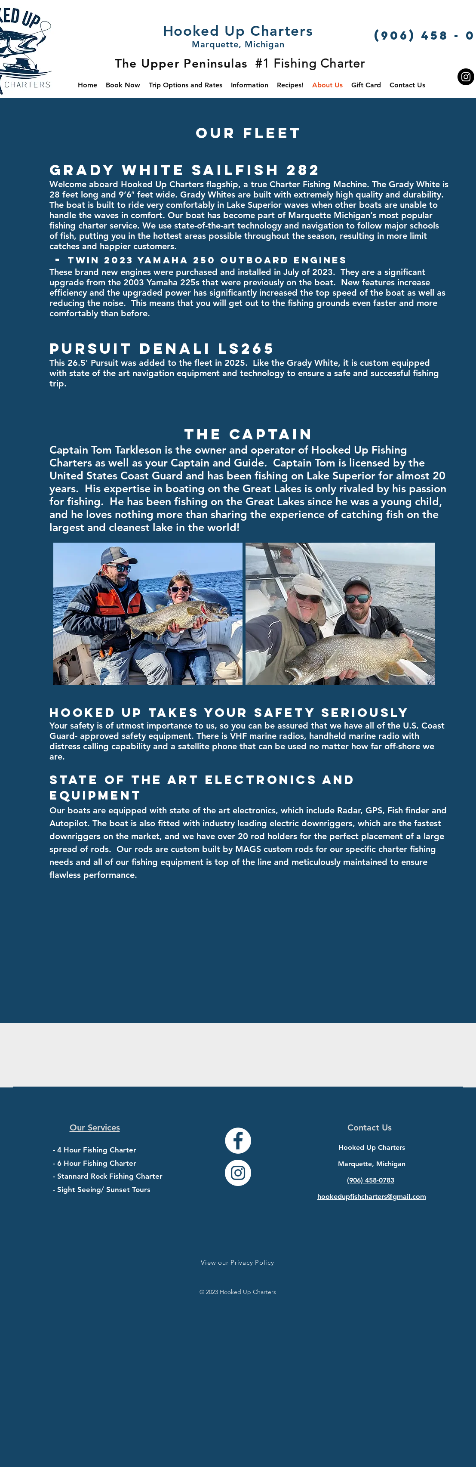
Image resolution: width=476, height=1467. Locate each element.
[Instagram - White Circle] (238, 1173)
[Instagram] (466, 76)
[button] (250, 85)
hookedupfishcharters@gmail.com (371, 1196)
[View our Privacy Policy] (238, 1262)
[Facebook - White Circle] (238, 1140)
